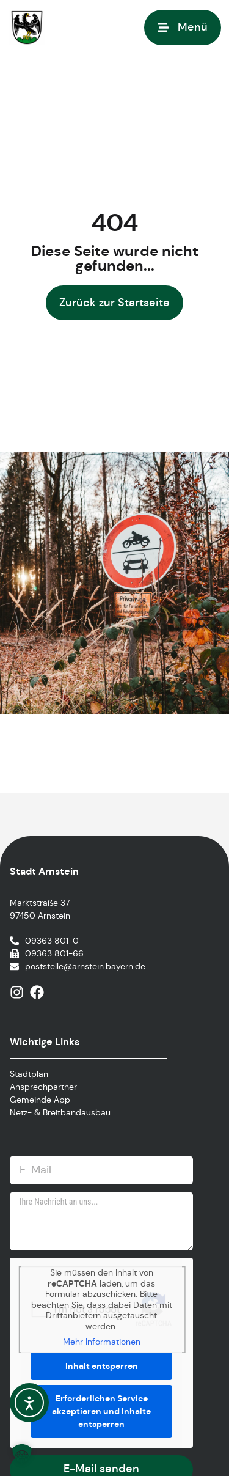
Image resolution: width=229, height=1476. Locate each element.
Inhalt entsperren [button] (101, 1365)
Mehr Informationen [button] (101, 1342)
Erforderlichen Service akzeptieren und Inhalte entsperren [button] (101, 1411)
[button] (22, 1454)
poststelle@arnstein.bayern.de (85, 966)
